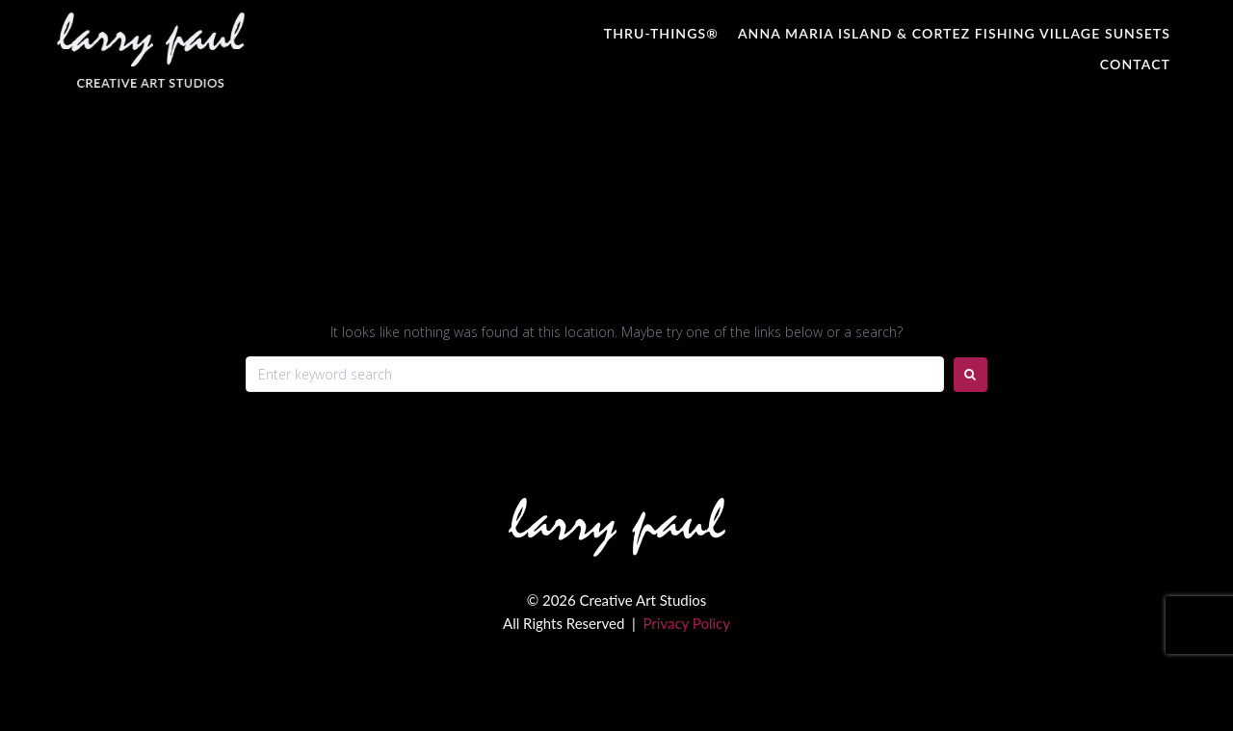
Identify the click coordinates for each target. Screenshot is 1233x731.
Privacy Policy (686, 623)
